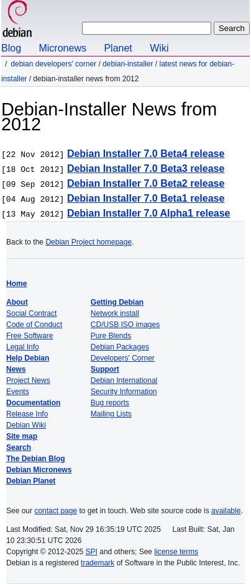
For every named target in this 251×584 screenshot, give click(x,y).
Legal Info (22, 347)
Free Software (29, 335)
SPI (92, 551)
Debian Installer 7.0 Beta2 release (145, 183)
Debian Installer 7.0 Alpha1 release (148, 213)
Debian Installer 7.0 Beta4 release (145, 153)
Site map (21, 436)
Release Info (27, 414)
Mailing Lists (111, 414)
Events (17, 391)
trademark (97, 563)
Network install (115, 313)
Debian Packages (120, 347)
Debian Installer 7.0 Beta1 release (145, 198)
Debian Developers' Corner (53, 64)
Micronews (62, 48)
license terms (176, 551)
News (15, 369)
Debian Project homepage (88, 242)
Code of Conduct (34, 324)
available (225, 510)
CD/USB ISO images (125, 324)
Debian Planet (30, 481)
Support (105, 369)
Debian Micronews (38, 469)
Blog (11, 48)
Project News (28, 380)
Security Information (124, 391)
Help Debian (27, 358)
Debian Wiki (26, 425)
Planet (118, 48)
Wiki (159, 48)
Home (16, 283)
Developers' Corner (123, 358)
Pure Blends (111, 335)
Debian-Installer (128, 64)
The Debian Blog (35, 458)
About (17, 302)
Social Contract (31, 313)
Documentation (33, 402)
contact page (55, 510)
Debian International (124, 380)
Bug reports (110, 402)
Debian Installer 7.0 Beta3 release (145, 168)
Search (18, 447)
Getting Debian (117, 302)
